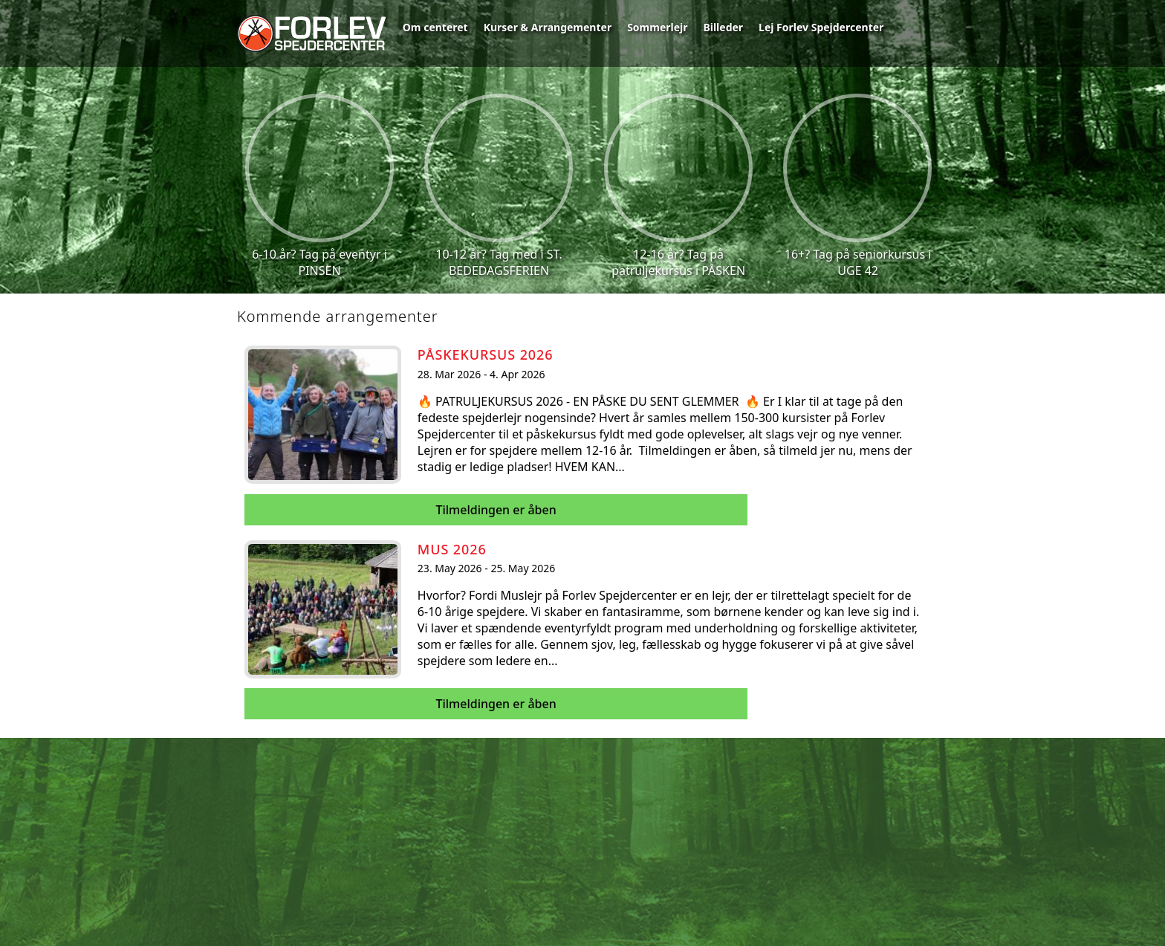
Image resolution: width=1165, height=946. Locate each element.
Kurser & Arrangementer (548, 27)
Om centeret (435, 27)
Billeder (723, 27)
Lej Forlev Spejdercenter (821, 27)
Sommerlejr (657, 27)
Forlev (311, 33)
